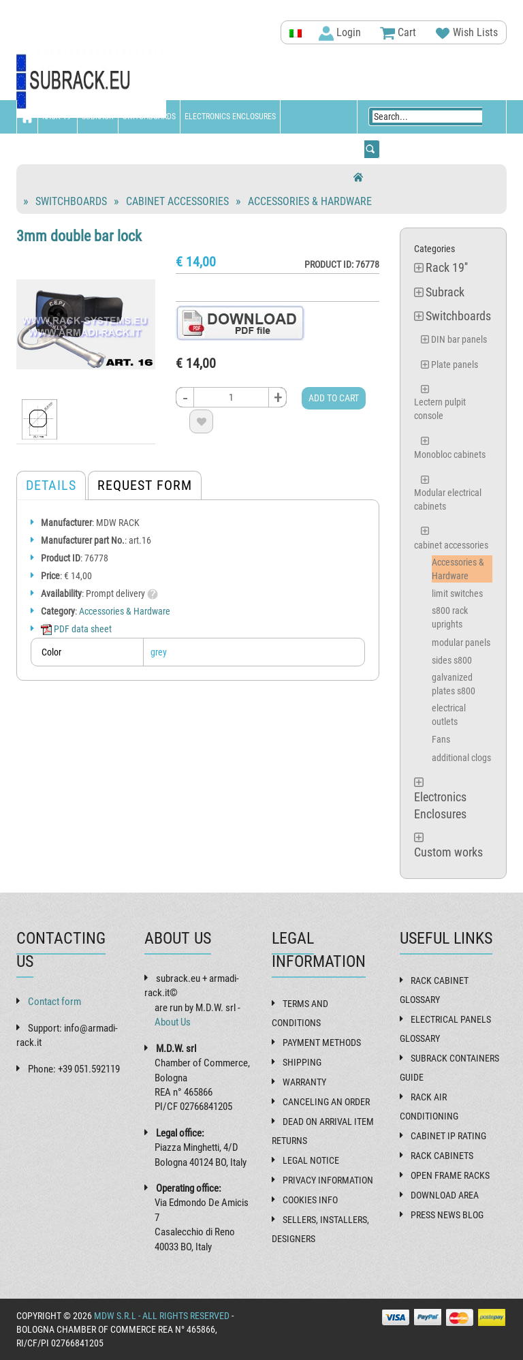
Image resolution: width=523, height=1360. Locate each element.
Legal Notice (311, 1160)
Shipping (302, 1062)
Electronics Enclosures (230, 116)
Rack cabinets (442, 1155)
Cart (398, 33)
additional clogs (461, 757)
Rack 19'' (57, 116)
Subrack (98, 116)
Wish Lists (466, 33)
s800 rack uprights (450, 617)
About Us (173, 1022)
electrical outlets (449, 714)
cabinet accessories (177, 201)
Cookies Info (310, 1199)
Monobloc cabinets (450, 454)
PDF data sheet (76, 628)
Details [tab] (51, 485)
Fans (441, 739)
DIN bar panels (459, 339)
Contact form (54, 1001)
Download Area (445, 1195)
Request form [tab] (144, 485)
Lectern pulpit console (440, 409)
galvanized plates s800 (453, 684)
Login (340, 33)
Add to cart (333, 397)
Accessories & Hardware (310, 201)
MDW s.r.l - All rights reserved (161, 1315)
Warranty (304, 1082)
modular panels (461, 642)
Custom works (47, 150)
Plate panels (454, 364)
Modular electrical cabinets (447, 499)
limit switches (457, 593)
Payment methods (322, 1042)
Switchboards (149, 116)
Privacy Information (328, 1180)
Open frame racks (450, 1175)
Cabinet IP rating (448, 1135)
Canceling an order (326, 1101)
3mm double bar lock (79, 236)
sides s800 (452, 660)
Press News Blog (447, 1214)
